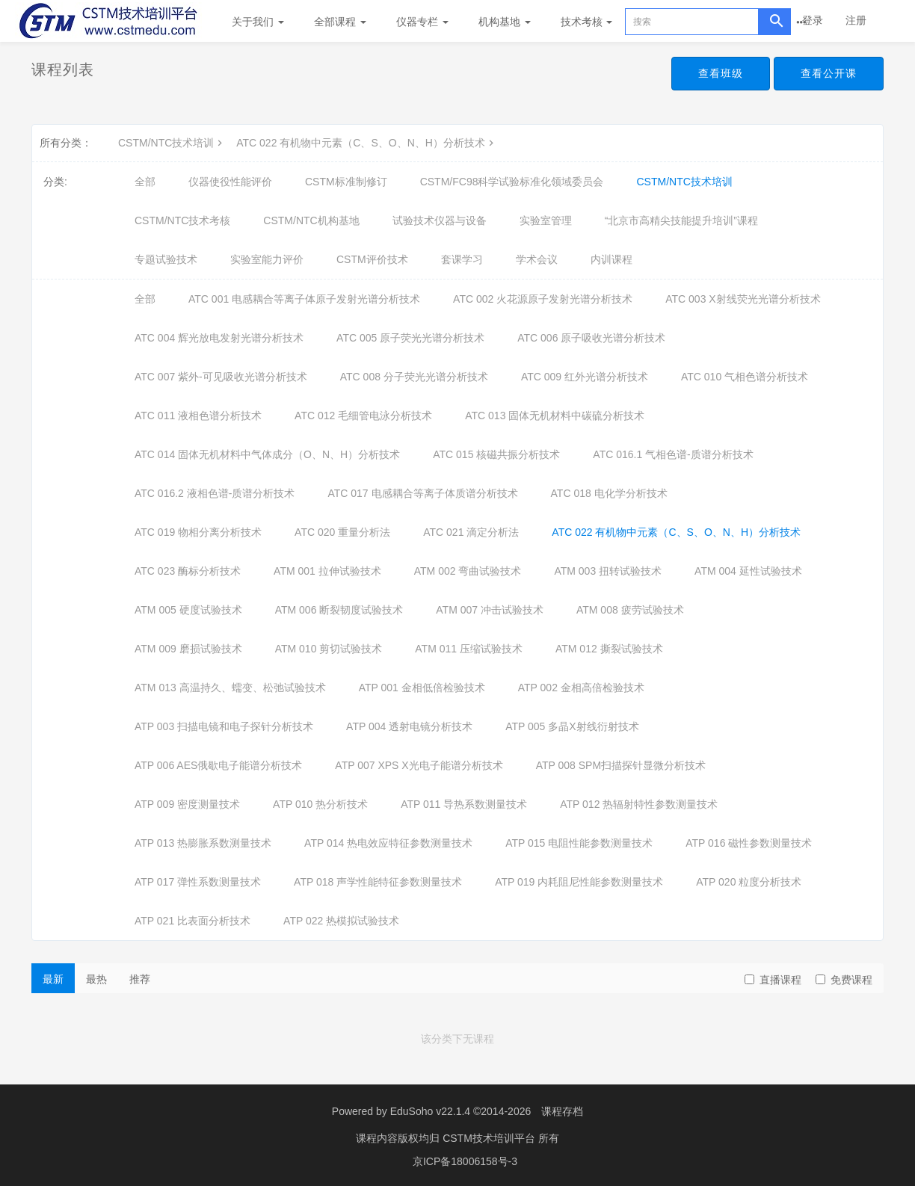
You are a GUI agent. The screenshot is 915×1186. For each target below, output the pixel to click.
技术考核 (587, 22)
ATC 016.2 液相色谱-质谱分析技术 (215, 493)
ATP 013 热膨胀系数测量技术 (203, 843)
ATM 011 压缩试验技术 (469, 649)
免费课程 (844, 980)
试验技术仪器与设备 (439, 220)
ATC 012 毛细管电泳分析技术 (363, 415)
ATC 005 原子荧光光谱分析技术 (410, 338)
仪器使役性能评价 (230, 182)
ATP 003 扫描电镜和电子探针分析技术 (224, 726)
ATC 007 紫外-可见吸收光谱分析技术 (221, 377)
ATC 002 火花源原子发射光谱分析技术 (542, 299)
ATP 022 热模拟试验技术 (341, 921)
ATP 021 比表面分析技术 (192, 921)
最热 (96, 979)
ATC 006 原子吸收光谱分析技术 (591, 338)
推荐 (139, 979)
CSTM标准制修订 (346, 182)
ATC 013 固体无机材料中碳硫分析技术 (554, 415)
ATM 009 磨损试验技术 (188, 649)
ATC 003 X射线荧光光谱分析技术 (742, 299)
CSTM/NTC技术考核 (182, 220)
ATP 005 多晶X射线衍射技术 (571, 726)
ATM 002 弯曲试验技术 (468, 571)
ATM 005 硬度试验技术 (188, 610)
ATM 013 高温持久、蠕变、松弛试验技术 (230, 688)
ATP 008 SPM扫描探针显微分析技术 (621, 765)
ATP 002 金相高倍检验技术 (581, 688)
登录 (812, 20)
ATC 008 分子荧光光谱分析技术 (414, 377)
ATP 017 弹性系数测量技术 (198, 882)
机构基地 (504, 22)
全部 (145, 182)
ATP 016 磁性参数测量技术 (749, 843)
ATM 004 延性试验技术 (748, 571)
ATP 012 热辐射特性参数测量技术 (639, 804)
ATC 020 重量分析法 (342, 532)
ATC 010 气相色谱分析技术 (744, 377)
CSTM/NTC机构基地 (311, 220)
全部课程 (340, 22)
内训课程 (611, 259)
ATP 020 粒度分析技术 (748, 882)
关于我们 (258, 22)
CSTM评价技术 (372, 259)
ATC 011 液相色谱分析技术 (198, 415)
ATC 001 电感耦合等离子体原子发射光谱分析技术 (304, 299)
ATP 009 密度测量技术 (187, 804)
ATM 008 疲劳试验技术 (630, 610)
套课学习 (462, 259)
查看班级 (720, 73)
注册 (855, 20)
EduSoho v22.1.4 (430, 1111)
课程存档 (562, 1111)
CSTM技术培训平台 (490, 1137)
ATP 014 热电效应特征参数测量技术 (388, 843)
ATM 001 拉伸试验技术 (327, 571)
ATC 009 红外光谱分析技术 (584, 377)
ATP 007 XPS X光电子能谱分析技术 (418, 765)
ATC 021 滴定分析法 (471, 532)
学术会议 (537, 259)
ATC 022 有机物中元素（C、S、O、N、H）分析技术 (366, 143)
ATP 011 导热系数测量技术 (464, 804)
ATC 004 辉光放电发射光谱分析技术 (219, 338)
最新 (53, 979)
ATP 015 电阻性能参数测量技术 (579, 843)
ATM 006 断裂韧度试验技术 (339, 610)
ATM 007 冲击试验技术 (489, 610)
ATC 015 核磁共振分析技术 (496, 454)
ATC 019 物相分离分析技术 (198, 532)
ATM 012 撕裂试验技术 (609, 649)
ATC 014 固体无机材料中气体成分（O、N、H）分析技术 (267, 454)
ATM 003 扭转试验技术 (608, 571)
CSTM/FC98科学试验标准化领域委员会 (512, 182)
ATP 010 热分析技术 (320, 804)
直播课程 (773, 980)
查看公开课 (829, 73)
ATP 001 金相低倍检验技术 (422, 688)
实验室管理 (546, 220)
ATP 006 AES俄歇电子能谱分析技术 (218, 765)
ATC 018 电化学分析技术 (609, 493)
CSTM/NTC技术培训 (172, 143)
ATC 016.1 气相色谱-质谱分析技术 (673, 454)
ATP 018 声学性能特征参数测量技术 (378, 882)
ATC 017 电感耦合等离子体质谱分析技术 (422, 493)
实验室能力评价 (267, 259)
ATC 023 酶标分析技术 (188, 571)
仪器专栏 (422, 22)
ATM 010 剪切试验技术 (329, 649)
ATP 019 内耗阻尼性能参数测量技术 (579, 882)
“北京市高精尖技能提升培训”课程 (681, 220)
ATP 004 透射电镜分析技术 (409, 726)
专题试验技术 (166, 259)
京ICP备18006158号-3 (465, 1160)
